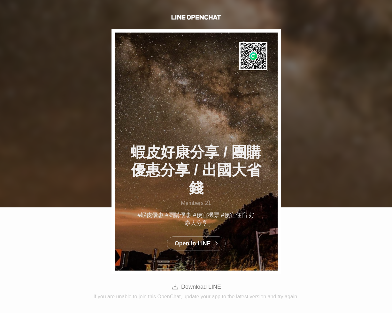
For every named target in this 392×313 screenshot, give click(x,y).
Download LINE (201, 287)
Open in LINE (192, 243)
